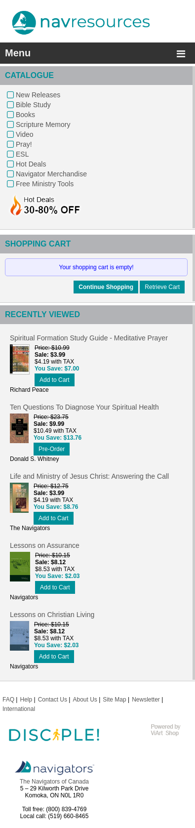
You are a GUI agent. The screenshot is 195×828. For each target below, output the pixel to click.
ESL (22, 154)
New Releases (38, 95)
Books (25, 115)
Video (25, 134)
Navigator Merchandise (51, 174)
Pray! (24, 144)
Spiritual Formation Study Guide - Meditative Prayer (89, 338)
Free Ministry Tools (45, 184)
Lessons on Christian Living (52, 615)
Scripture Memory (43, 124)
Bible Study (33, 105)
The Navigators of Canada (54, 781)
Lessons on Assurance (44, 545)
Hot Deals (31, 164)
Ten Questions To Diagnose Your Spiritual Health (84, 407)
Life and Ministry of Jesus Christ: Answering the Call (89, 476)
